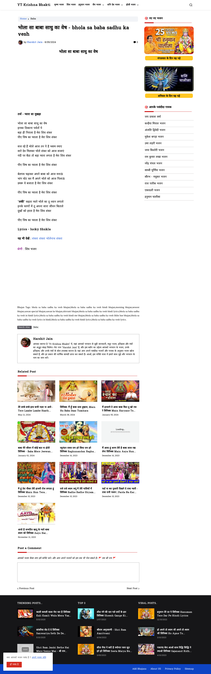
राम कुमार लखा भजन (156, 157)
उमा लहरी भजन (153, 144)
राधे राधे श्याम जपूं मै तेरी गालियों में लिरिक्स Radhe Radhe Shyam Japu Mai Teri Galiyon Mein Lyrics (77, 490)
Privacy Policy (173, 669)
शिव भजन (71, 5)
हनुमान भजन (84, 5)
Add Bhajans (139, 669)
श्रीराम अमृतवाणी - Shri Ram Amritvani (111, 631)
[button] (191, 5)
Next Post (132, 588)
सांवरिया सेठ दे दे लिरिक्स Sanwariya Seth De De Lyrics (50, 632)
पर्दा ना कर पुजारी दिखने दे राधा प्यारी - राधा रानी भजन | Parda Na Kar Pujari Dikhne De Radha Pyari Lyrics (120, 490)
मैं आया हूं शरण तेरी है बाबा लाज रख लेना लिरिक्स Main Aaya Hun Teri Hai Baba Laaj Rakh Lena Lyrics (119, 450)
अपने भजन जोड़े (39, 657)
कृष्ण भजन (59, 5)
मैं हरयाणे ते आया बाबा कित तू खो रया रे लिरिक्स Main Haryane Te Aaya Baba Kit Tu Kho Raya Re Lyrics (119, 409)
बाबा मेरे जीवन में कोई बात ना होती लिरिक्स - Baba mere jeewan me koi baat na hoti (34, 450)
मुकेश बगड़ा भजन (154, 137)
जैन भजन (96, 5)
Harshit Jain (43, 339)
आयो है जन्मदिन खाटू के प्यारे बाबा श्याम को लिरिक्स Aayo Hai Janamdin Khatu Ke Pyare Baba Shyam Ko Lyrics (34, 531)
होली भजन (131, 5)
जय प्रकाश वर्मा (153, 117)
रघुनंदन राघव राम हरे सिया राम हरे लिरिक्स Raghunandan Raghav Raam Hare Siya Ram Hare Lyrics (77, 450)
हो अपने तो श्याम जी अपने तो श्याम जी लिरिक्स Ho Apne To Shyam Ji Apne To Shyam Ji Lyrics (173, 632)
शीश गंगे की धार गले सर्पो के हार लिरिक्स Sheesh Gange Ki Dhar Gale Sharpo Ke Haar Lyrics (113, 614)
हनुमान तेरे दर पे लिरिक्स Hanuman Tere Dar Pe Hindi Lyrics (174, 614)
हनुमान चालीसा (152, 197)
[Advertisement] (78, 85)
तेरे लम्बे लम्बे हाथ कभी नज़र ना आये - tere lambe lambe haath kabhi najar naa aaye (35, 409)
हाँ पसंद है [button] (14, 664)
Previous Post (26, 588)
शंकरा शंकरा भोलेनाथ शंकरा (47, 239)
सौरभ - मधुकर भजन (155, 177)
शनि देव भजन (113, 5)
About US (156, 669)
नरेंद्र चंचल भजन (153, 164)
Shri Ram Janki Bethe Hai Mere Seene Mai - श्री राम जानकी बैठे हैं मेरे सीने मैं (52, 649)
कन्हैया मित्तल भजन (155, 124)
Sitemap (189, 669)
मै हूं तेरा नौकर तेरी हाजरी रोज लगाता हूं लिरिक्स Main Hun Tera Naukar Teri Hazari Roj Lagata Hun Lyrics (36, 490)
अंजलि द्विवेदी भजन (155, 130)
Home (23, 19)
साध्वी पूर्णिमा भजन (155, 170)
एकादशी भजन (152, 190)
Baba (33, 19)
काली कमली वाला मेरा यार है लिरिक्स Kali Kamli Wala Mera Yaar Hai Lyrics (53, 614)
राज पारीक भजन (154, 184)
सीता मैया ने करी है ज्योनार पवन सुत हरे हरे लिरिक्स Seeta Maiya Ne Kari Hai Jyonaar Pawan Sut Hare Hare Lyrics (113, 649)
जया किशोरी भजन (154, 150)
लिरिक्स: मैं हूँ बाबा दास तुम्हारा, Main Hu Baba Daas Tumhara (77, 409)
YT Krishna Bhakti (33, 5)
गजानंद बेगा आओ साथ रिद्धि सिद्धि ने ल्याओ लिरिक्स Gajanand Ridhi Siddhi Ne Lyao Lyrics (174, 649)
